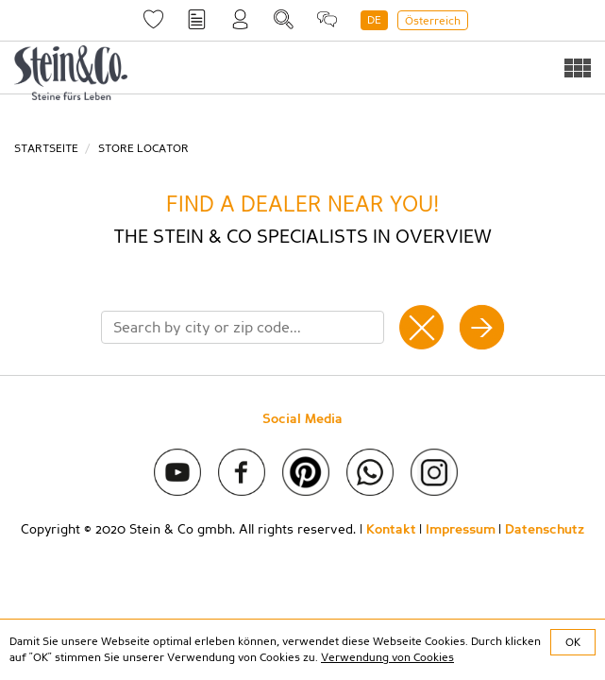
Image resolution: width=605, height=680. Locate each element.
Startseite (46, 148)
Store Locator (143, 148)
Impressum (461, 529)
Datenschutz (544, 529)
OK (572, 642)
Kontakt (391, 529)
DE (374, 20)
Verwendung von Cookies (387, 657)
